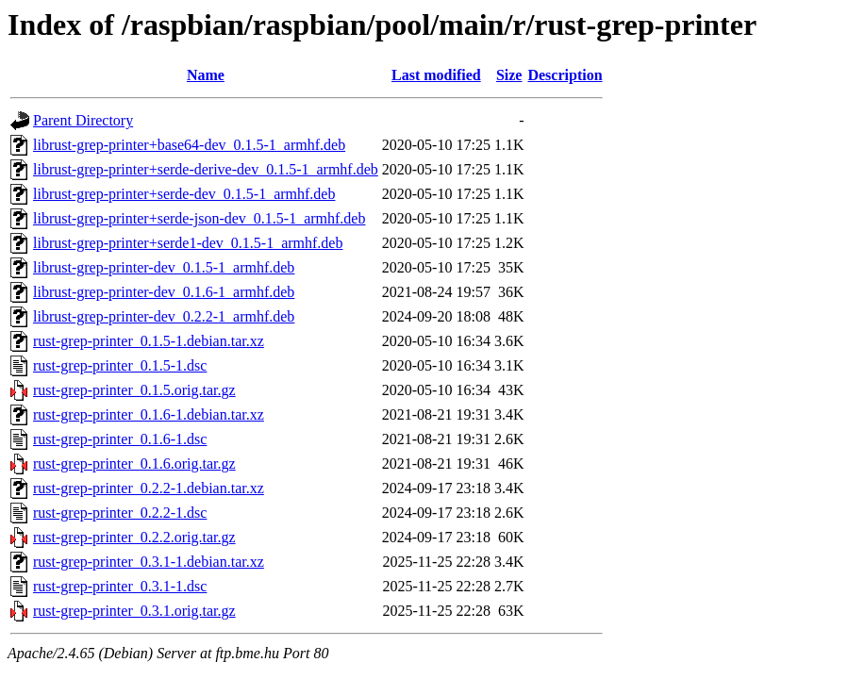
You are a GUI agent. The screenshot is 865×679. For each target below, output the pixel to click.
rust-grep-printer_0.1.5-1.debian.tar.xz (148, 341)
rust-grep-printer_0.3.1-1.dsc (120, 586)
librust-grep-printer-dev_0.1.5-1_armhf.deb (163, 267)
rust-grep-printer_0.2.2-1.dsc (120, 513)
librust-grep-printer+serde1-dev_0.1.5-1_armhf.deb (187, 243)
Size (509, 75)
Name (206, 75)
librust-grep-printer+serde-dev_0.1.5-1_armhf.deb (184, 194)
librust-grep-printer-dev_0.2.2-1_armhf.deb (163, 316)
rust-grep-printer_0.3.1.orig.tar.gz (134, 611)
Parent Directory (83, 120)
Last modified (436, 75)
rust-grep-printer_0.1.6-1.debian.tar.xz (148, 414)
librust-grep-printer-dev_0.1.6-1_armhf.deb (163, 292)
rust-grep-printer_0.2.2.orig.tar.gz (134, 537)
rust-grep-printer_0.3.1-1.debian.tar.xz (148, 562)
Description (564, 75)
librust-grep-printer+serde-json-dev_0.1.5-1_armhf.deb (199, 218)
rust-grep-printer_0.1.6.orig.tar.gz (134, 463)
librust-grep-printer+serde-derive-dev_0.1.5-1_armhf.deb (205, 169)
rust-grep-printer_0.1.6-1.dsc (120, 439)
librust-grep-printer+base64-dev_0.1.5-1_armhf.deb (189, 145)
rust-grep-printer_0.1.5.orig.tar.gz (134, 390)
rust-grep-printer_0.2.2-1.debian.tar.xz (148, 488)
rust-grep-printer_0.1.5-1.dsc (120, 365)
